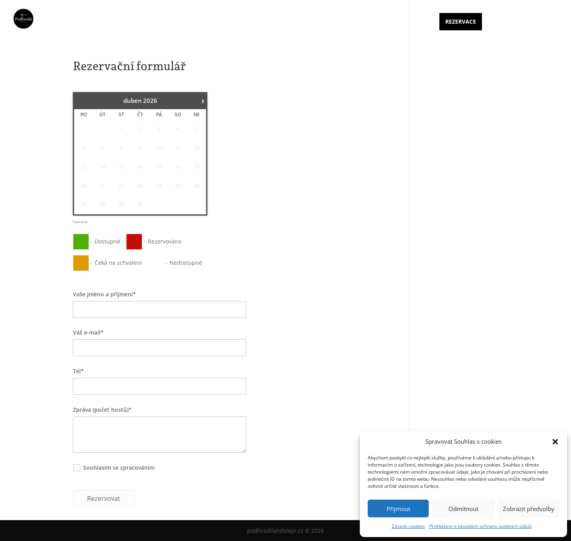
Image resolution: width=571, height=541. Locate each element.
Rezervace (460, 21)
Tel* (78, 371)
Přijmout (398, 509)
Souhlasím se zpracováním (136, 467)
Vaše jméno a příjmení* (104, 294)
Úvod (282, 22)
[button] (555, 442)
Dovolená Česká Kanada (521, 22)
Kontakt (416, 22)
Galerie (381, 22)
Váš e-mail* (88, 332)
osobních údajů (177, 467)
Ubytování (316, 22)
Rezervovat (103, 498)
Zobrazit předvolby (528, 509)
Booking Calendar (100, 222)
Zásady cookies (408, 526)
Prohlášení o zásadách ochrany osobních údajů (480, 526)
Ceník (351, 22)
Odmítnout (463, 509)
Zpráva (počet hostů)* (102, 409)
